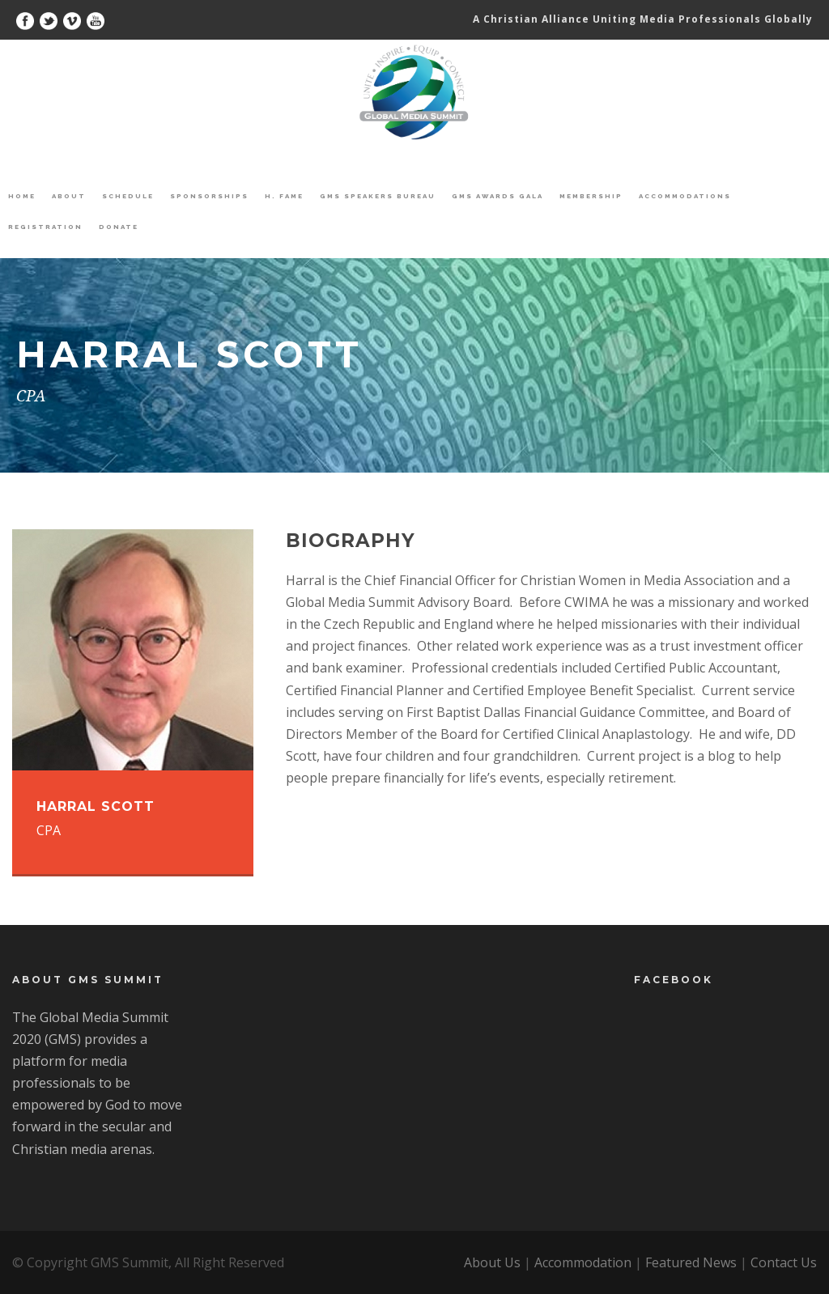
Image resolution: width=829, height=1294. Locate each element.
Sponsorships (209, 196)
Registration (45, 227)
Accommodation (582, 1262)
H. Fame (284, 196)
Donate (118, 227)
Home (22, 196)
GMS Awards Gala (497, 196)
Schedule (128, 196)
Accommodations (685, 196)
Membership (591, 196)
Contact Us (783, 1262)
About (69, 196)
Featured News (691, 1262)
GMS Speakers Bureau (378, 196)
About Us (492, 1262)
